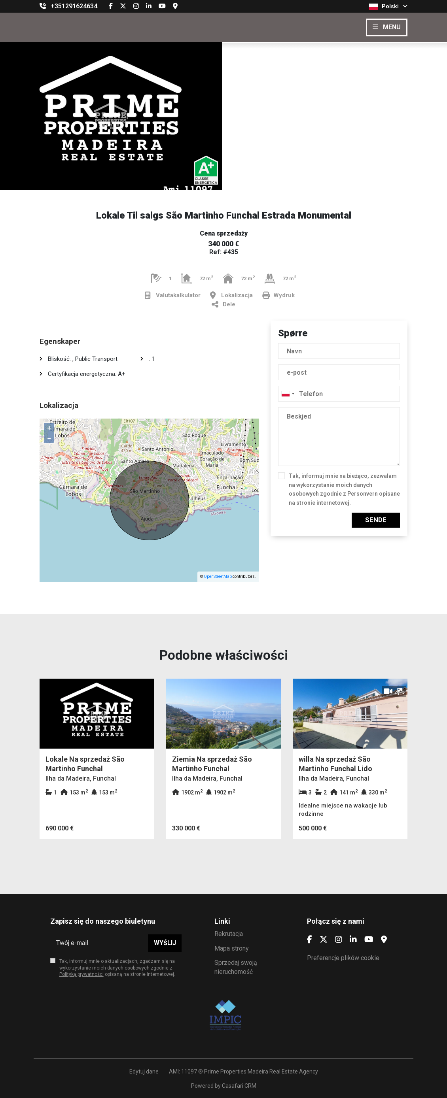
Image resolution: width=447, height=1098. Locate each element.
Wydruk (278, 295)
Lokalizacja (231, 295)
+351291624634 (74, 6)
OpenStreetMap (218, 576)
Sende (375, 520)
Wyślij (165, 943)
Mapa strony (231, 948)
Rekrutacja (228, 934)
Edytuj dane (144, 1071)
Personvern (362, 494)
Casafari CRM (239, 1086)
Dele (223, 304)
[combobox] (339, 393)
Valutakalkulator (173, 295)
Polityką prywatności (81, 974)
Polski (388, 6)
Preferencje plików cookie (343, 958)
